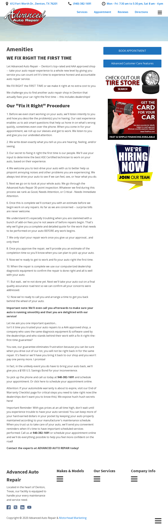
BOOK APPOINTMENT (132, 51)
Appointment (102, 12)
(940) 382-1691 (82, 3)
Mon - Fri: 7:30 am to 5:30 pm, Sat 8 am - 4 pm (135, 3)
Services (82, 12)
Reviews (123, 12)
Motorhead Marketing (73, 518)
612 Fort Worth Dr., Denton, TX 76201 (34, 3)
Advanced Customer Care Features (132, 63)
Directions (141, 12)
